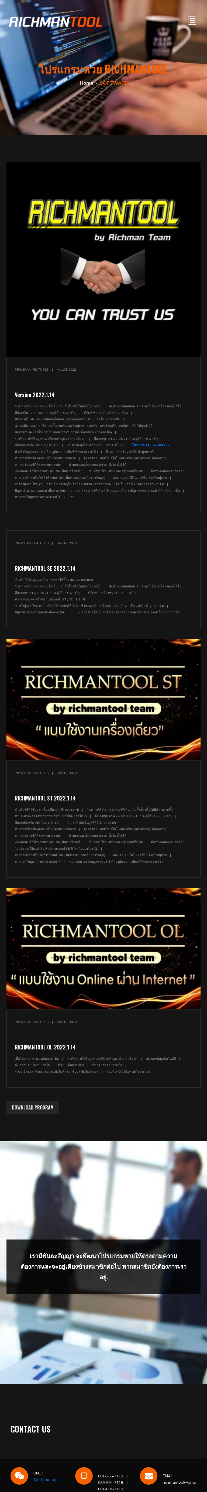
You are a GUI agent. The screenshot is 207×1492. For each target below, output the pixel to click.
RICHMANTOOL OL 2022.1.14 (45, 1047)
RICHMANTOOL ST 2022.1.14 (45, 798)
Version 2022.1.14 (34, 395)
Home (86, 83)
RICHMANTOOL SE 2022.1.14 (45, 568)
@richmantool (45, 1479)
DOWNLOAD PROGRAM (33, 1107)
